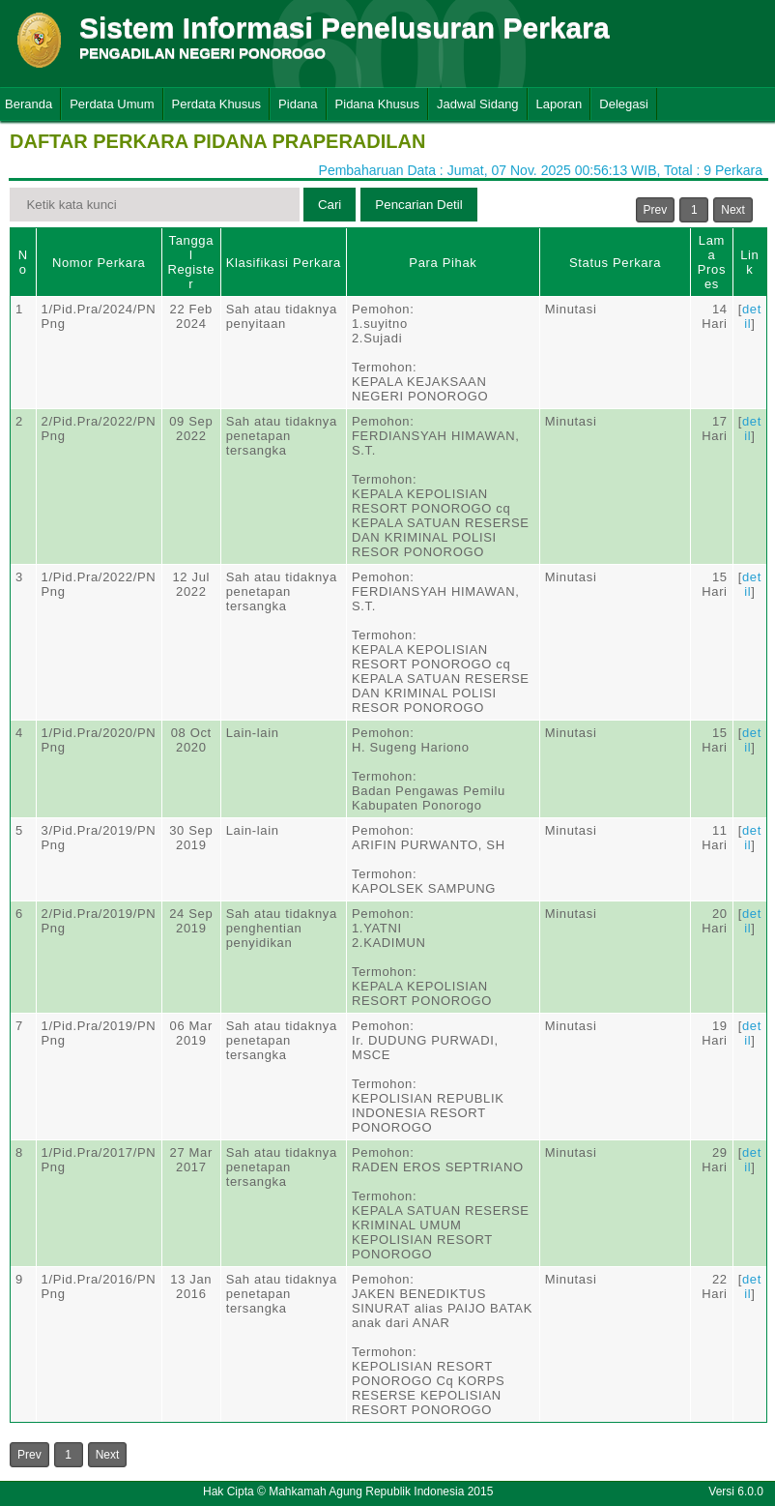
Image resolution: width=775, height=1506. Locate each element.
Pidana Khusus (377, 104)
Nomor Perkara (99, 262)
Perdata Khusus (217, 104)
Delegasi (623, 104)
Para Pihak (442, 262)
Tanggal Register (191, 262)
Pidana (297, 104)
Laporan (559, 104)
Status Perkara (615, 262)
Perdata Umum (112, 104)
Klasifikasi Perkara (283, 262)
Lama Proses (712, 262)
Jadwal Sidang (478, 104)
